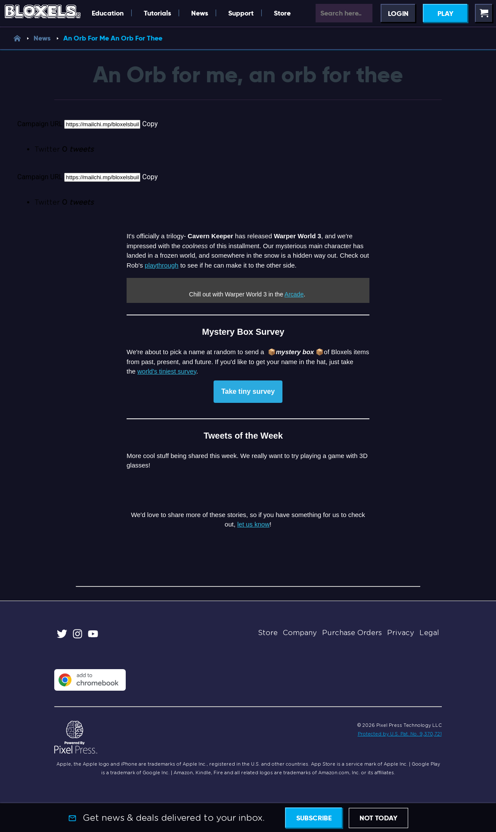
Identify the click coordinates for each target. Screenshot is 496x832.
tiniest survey (177, 371)
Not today (378, 818)
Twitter (63, 149)
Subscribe (314, 818)
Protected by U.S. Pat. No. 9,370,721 (400, 733)
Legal (429, 633)
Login (398, 13)
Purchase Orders (352, 633)
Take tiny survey (248, 391)
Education (108, 13)
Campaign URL (39, 124)
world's (148, 371)
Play (445, 13)
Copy (150, 124)
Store (282, 13)
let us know (253, 524)
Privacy (400, 633)
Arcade (294, 294)
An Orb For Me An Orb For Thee (112, 38)
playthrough (161, 265)
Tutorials (157, 13)
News (199, 13)
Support (241, 13)
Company (300, 633)
